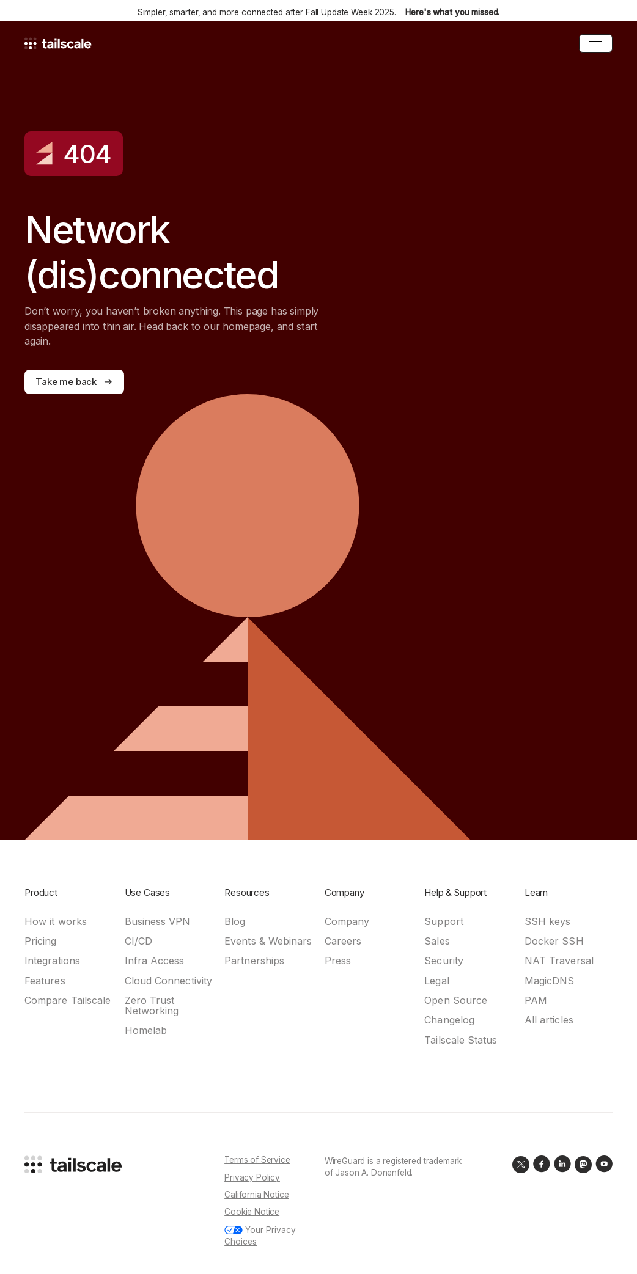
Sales (436, 941)
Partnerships (254, 961)
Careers (343, 941)
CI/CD (138, 941)
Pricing (40, 941)
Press (338, 961)
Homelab (146, 1030)
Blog (234, 922)
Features (44, 981)
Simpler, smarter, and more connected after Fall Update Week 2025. (319, 12)
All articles (549, 1020)
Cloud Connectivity (168, 981)
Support (443, 922)
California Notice (256, 1194)
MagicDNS (550, 981)
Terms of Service (257, 1159)
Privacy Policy (252, 1177)
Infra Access (155, 961)
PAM (536, 1000)
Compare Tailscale (67, 1000)
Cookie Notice (251, 1211)
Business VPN (158, 922)
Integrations (52, 961)
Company (347, 922)
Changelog (449, 1020)
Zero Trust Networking (152, 1005)
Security (443, 961)
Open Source (455, 1000)
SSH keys (548, 922)
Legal (436, 981)
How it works (55, 922)
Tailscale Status (460, 1040)
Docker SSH (554, 941)
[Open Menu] (596, 43)
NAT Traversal (559, 961)
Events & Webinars (268, 941)
